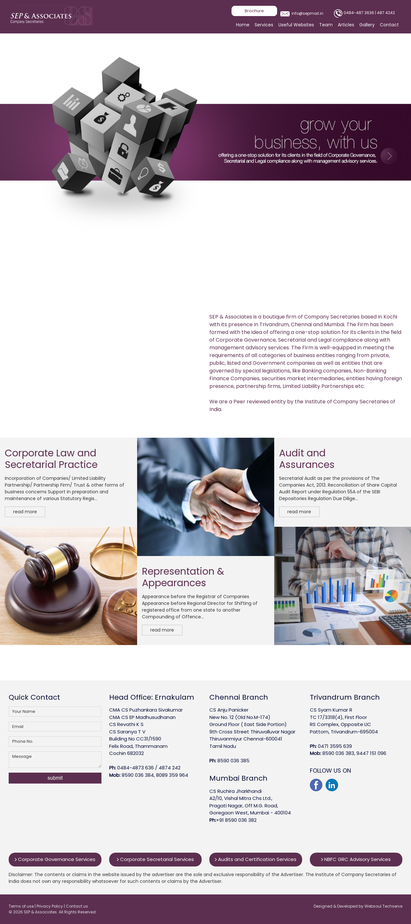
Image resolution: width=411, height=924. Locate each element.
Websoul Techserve (383, 906)
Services (264, 25)
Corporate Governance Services (55, 859)
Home (242, 25)
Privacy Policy (50, 906)
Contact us (77, 906)
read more (25, 511)
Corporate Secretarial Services (155, 859)
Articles (346, 25)
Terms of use (22, 906)
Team (326, 25)
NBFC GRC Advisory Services (356, 859)
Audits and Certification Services (255, 859)
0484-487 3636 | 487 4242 (369, 12)
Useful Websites (296, 25)
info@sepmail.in (307, 13)
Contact (389, 25)
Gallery (367, 25)
